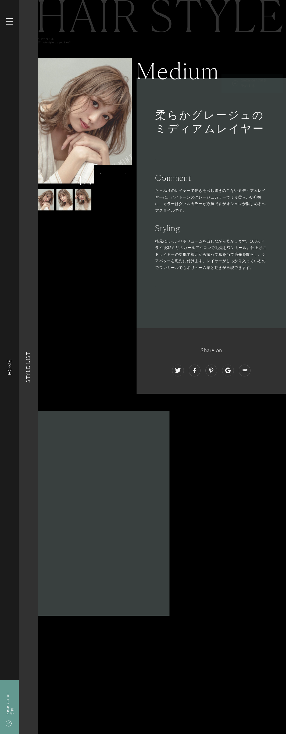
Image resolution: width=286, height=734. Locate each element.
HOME (9, 367)
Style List (28, 366)
